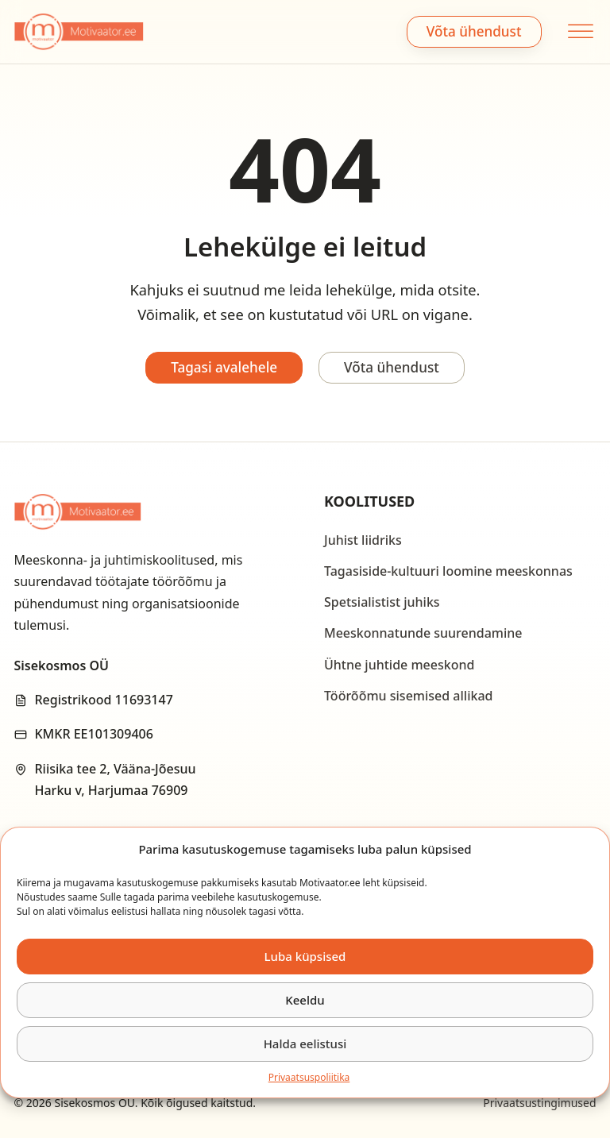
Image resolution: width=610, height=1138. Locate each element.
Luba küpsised (305, 956)
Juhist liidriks (363, 540)
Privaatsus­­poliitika (309, 1077)
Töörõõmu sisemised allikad (408, 695)
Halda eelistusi (305, 1043)
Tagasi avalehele (224, 367)
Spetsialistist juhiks (382, 602)
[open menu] (578, 31)
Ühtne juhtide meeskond (399, 664)
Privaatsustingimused (539, 1102)
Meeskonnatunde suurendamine (423, 633)
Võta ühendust (474, 31)
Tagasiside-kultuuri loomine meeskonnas (448, 571)
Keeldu (304, 1000)
